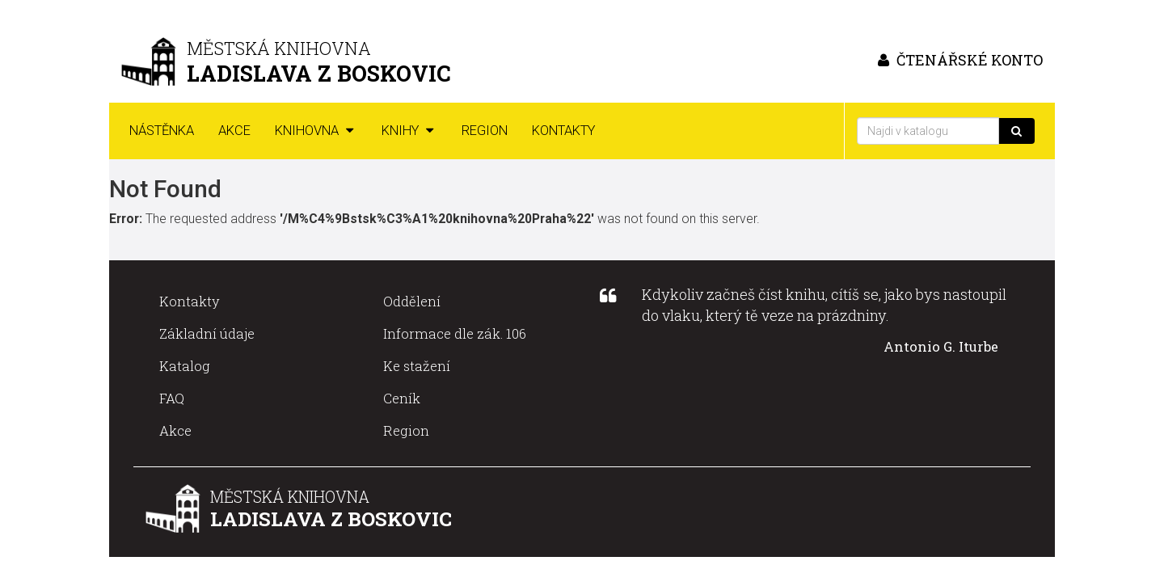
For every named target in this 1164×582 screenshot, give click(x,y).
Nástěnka (161, 130)
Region (485, 130)
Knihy (409, 131)
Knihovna (316, 131)
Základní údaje (207, 333)
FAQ (171, 398)
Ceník (401, 398)
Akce (234, 130)
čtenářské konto (958, 60)
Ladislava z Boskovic (331, 519)
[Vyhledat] (1016, 131)
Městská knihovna (289, 497)
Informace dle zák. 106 (454, 333)
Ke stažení (416, 365)
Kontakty (563, 130)
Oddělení (412, 301)
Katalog (184, 365)
